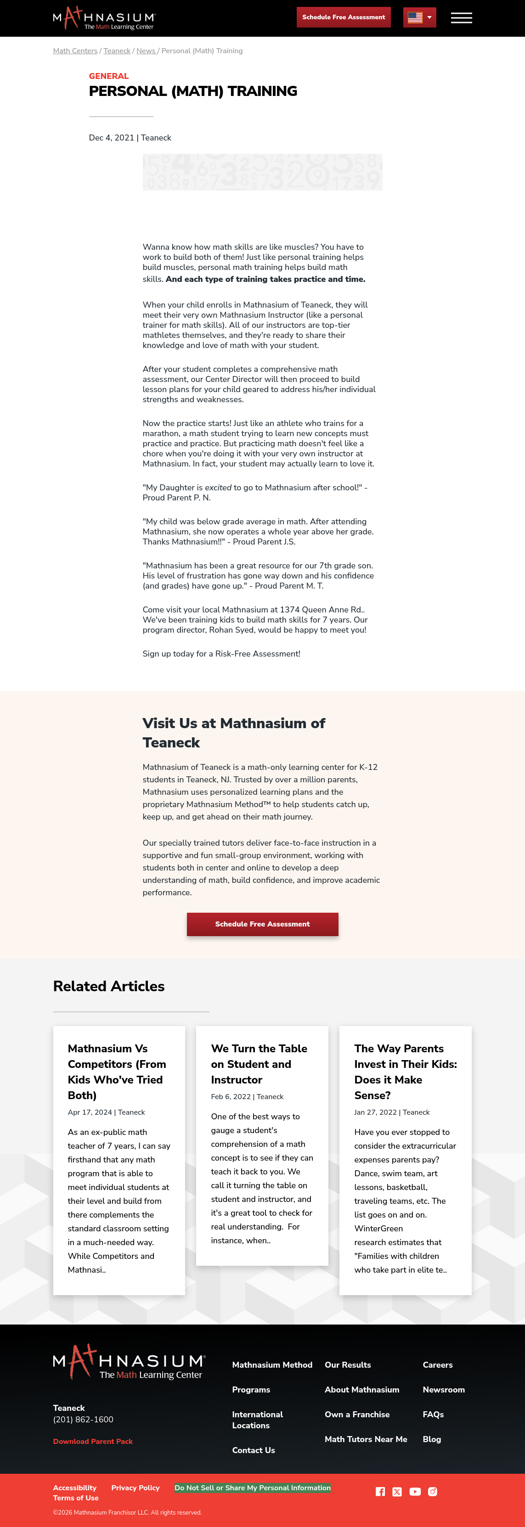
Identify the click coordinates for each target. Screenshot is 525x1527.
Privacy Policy (136, 1488)
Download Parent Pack (93, 1442)
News (147, 51)
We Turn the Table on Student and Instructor (259, 1064)
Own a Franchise (357, 1414)
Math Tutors (366, 1439)
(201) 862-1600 (83, 1419)
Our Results (348, 1364)
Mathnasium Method (272, 1364)
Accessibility (75, 1488)
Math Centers (75, 51)
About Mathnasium (362, 1389)
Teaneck (116, 51)
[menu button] (419, 17)
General (109, 76)
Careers (438, 1364)
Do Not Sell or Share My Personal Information (255, 1488)
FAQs (433, 1414)
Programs (251, 1389)
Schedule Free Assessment (343, 17)
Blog (432, 1439)
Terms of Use (76, 1498)
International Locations (257, 1420)
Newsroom (444, 1389)
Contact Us (253, 1450)
